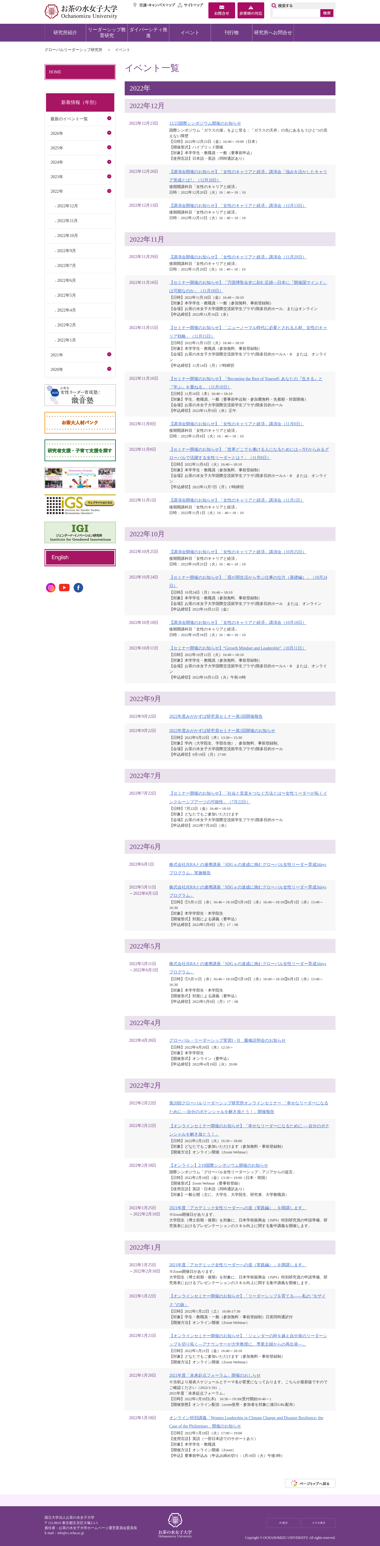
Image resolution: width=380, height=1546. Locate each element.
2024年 (56, 162)
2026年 (56, 133)
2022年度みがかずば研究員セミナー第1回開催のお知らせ (222, 730)
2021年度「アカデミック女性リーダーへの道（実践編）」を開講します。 (237, 1207)
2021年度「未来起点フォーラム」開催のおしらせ (215, 1375)
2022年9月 (66, 250)
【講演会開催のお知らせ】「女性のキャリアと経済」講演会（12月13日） (237, 205)
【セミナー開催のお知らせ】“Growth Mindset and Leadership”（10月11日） (237, 648)
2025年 (56, 148)
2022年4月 (66, 310)
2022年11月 (67, 220)
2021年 (56, 354)
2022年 (56, 191)
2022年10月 (67, 235)
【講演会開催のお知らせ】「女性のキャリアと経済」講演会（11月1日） (236, 500)
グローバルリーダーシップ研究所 (73, 50)
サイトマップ (190, 5)
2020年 (56, 369)
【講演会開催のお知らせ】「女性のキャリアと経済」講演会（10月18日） (237, 622)
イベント (190, 32)
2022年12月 (67, 205)
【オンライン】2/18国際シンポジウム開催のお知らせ (218, 1165)
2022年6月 (66, 280)
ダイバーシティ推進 (148, 32)
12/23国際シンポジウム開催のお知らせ (205, 123)
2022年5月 (66, 295)
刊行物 (231, 32)
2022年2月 (66, 325)
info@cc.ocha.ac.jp (70, 1533)
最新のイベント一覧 (69, 118)
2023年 (56, 176)
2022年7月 (66, 265)
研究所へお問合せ (273, 32)
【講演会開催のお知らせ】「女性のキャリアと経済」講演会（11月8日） (236, 423)
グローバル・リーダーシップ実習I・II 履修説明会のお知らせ (227, 1040)
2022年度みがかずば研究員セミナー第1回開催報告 (216, 716)
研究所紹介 (65, 32)
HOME (55, 71)
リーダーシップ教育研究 (107, 32)
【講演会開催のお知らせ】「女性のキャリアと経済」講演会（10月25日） (237, 551)
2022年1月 (66, 340)
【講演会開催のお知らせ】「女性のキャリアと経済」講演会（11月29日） (237, 256)
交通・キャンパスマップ (154, 5)
